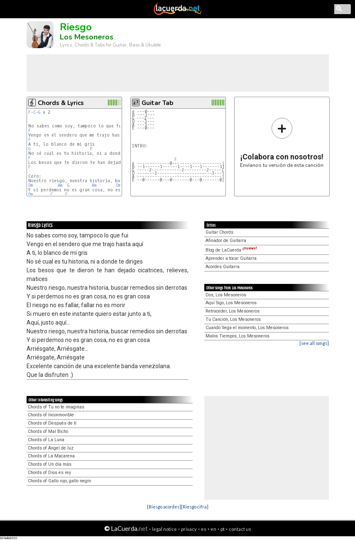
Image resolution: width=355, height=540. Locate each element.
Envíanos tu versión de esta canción (281, 143)
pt (222, 529)
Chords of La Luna (46, 439)
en (213, 529)
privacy (189, 529)
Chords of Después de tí (52, 423)
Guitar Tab (157, 103)
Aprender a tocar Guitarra (231, 258)
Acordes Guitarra (223, 266)
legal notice (164, 529)
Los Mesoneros (86, 37)
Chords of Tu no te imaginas (56, 407)
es (203, 529)
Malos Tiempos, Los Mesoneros (237, 336)
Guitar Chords (219, 232)
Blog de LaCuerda (231, 250)
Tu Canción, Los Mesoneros (233, 319)
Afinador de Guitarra (226, 240)
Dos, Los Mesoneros (226, 295)
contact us (240, 529)
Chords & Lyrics (61, 103)
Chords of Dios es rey (49, 472)
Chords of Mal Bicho (48, 431)
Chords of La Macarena (51, 456)
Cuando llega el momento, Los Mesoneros (247, 327)
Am (60, 185)
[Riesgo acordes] (164, 506)
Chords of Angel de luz (50, 448)
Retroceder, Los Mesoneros (233, 311)
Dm (30, 185)
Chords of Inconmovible (51, 415)
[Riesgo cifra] (194, 506)
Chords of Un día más (49, 464)
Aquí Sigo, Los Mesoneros (231, 302)
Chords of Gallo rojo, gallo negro (59, 481)
